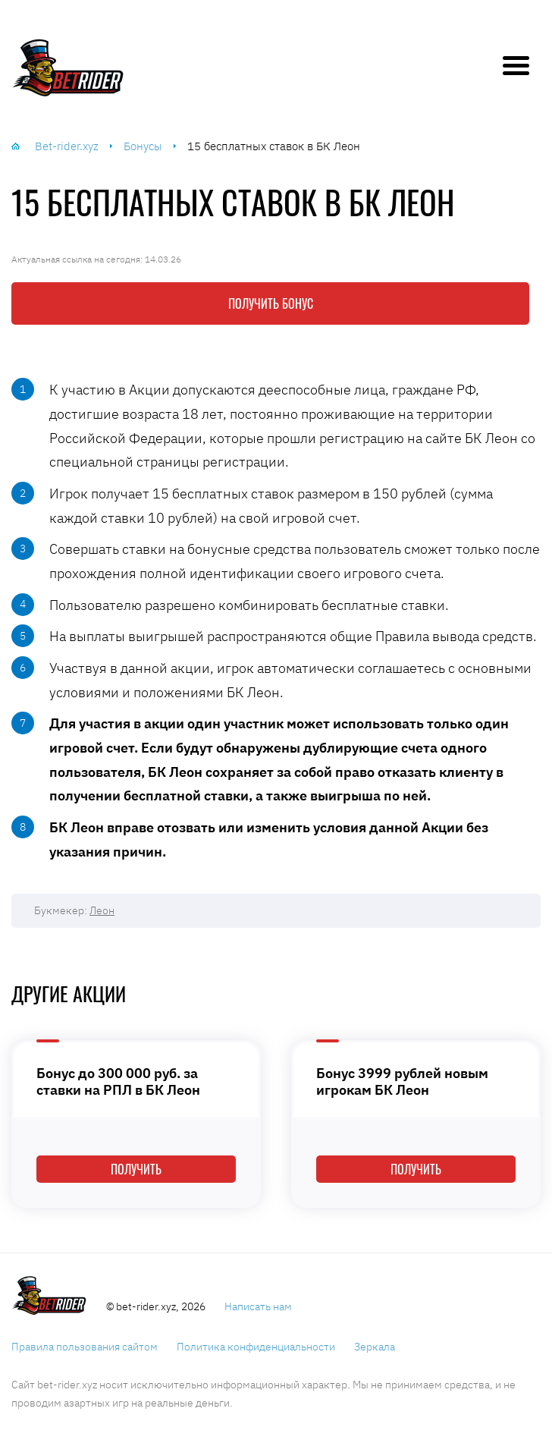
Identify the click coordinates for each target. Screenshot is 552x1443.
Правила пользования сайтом (84, 1346)
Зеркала (374, 1346)
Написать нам (258, 1306)
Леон (101, 910)
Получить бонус (270, 303)
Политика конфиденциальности (256, 1346)
